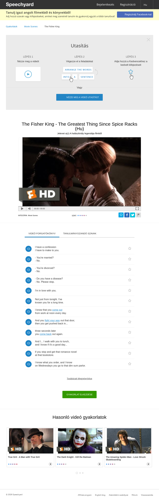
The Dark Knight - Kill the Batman (74, 457)
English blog (100, 495)
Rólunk (135, 495)
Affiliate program (85, 495)
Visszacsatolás (147, 495)
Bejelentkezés (105, 4)
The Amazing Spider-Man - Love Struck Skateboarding (126, 458)
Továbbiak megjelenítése (79, 378)
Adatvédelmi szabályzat (118, 495)
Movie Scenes (31, 26)
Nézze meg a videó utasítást (82, 97)
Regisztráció (128, 4)
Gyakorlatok (11, 26)
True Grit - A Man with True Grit (24, 457)
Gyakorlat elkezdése (80, 394)
